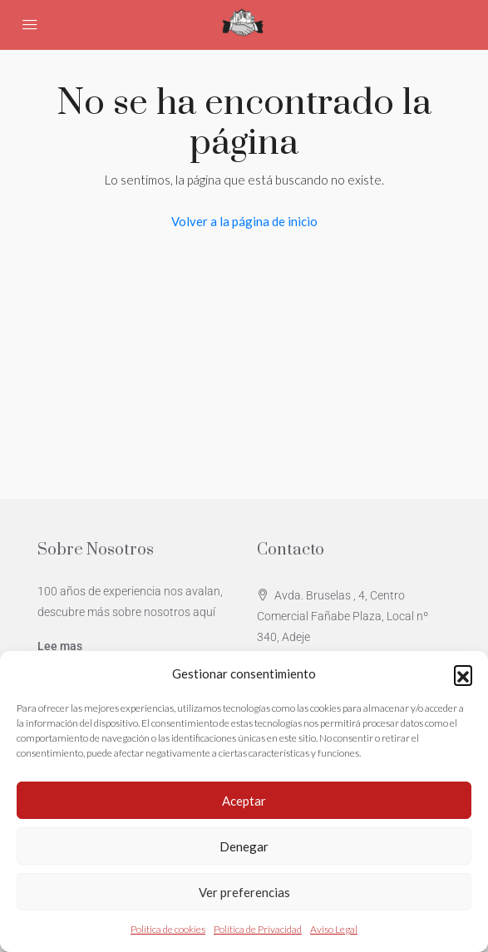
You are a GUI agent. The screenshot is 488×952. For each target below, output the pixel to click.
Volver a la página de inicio (244, 221)
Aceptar (244, 800)
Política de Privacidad (258, 929)
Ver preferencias (244, 892)
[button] (463, 674)
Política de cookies (168, 929)
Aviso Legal (333, 929)
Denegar (244, 846)
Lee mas (59, 646)
